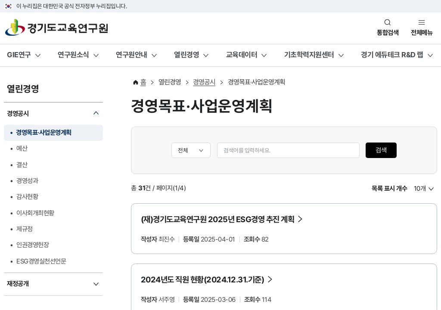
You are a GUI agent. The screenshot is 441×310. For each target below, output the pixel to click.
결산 (21, 165)
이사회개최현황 (35, 213)
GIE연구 (19, 54)
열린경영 (186, 54)
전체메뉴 (421, 33)
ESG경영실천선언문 (41, 261)
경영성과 (27, 181)
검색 (381, 150)
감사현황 (27, 197)
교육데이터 (242, 54)
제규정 (24, 229)
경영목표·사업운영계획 (43, 132)
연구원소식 (73, 54)
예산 (21, 148)
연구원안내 (131, 54)
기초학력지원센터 (309, 54)
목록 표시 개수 (389, 188)
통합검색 (387, 33)
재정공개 (17, 284)
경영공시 (17, 114)
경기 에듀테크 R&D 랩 (392, 54)
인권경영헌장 (32, 245)
